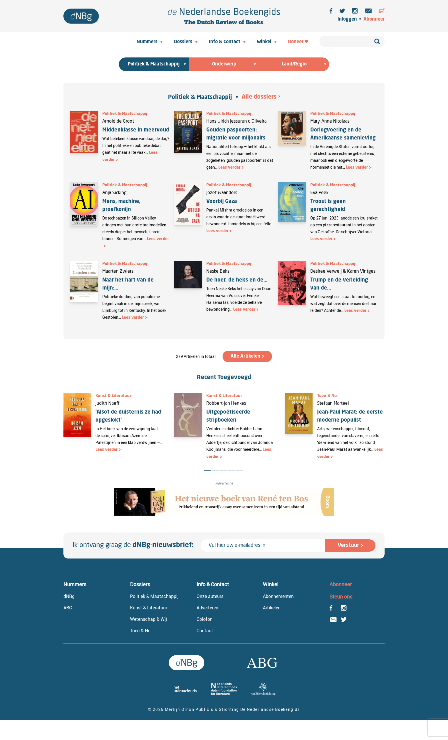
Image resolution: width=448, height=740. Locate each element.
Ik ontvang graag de (133, 545)
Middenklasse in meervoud (135, 130)
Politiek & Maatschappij (200, 97)
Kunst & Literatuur (113, 396)
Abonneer (374, 19)
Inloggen (347, 19)
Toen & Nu (327, 396)
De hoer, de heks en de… (236, 280)
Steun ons (340, 596)
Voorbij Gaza (221, 201)
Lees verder (229, 167)
